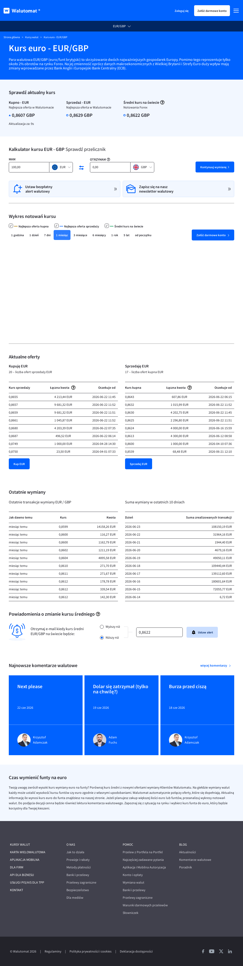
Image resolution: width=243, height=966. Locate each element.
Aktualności (187, 852)
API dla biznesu (22, 875)
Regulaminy (53, 951)
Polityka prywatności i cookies (91, 951)
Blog (183, 845)
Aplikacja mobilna (24, 860)
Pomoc (128, 845)
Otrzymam (98, 159)
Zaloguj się (181, 11)
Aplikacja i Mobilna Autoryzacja (144, 867)
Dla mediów (74, 898)
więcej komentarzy (214, 665)
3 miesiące (80, 235)
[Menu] (236, 10)
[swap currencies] (81, 167)
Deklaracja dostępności (136, 951)
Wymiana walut (133, 882)
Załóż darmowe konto (212, 11)
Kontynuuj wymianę (213, 167)
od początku (143, 235)
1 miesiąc (62, 235)
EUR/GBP (119, 26)
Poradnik (185, 867)
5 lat (127, 235)
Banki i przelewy (77, 875)
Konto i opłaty (133, 875)
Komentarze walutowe (195, 860)
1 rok (114, 235)
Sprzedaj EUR (138, 464)
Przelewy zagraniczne (81, 882)
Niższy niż (112, 638)
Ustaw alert (202, 632)
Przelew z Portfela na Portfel (143, 852)
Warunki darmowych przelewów (145, 905)
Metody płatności (78, 867)
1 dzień (34, 235)
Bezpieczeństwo (77, 890)
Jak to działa (75, 852)
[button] (61, 167)
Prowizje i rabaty (77, 860)
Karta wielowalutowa (27, 852)
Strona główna (12, 37)
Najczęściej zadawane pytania (143, 860)
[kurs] (159, 632)
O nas (70, 845)
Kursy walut (31, 37)
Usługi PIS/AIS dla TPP (27, 882)
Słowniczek (130, 913)
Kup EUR (19, 464)
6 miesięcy (99, 235)
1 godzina (17, 235)
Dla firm (16, 867)
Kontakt (16, 890)
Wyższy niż (113, 627)
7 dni (47, 235)
